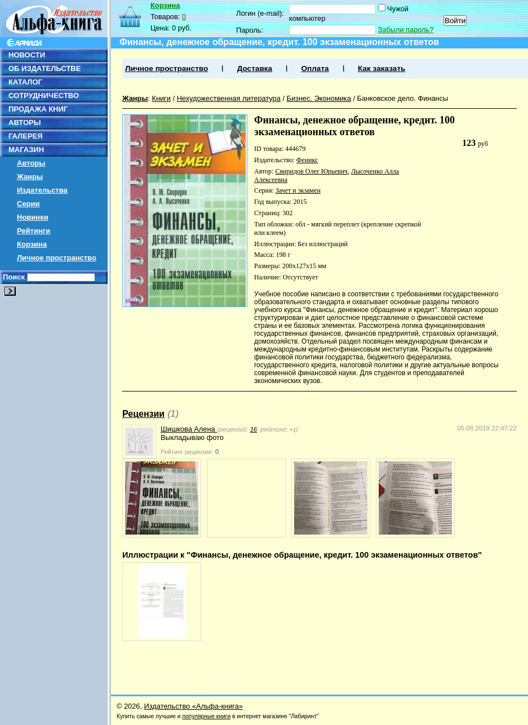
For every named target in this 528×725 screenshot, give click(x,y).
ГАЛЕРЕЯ (25, 136)
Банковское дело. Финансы (403, 98)
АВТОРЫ (24, 122)
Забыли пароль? (406, 29)
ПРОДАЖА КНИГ (38, 109)
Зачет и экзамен (298, 190)
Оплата (315, 68)
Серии (28, 203)
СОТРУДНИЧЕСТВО (43, 95)
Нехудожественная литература (229, 98)
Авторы (31, 163)
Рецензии (143, 414)
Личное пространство (56, 257)
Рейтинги (33, 230)
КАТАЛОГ (25, 82)
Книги (161, 98)
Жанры (30, 176)
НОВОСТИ (26, 55)
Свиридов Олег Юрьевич (311, 171)
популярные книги (206, 716)
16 (253, 429)
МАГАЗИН (26, 149)
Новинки (32, 217)
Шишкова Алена (189, 429)
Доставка (254, 68)
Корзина (32, 244)
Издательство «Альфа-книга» (193, 706)
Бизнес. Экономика (319, 98)
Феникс (307, 160)
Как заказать (381, 68)
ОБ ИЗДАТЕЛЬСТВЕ (44, 68)
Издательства (42, 190)
